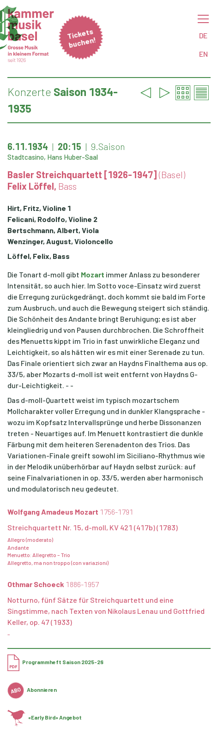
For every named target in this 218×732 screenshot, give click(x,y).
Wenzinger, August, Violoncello (60, 241)
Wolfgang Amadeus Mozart (70, 511)
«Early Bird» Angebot (44, 717)
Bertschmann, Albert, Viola (53, 230)
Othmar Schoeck (53, 584)
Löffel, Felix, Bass (38, 256)
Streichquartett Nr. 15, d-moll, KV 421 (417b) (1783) (92, 527)
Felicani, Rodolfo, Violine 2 (52, 219)
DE (203, 35)
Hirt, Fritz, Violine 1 (39, 208)
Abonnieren (32, 689)
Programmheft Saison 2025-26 (55, 662)
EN (203, 53)
